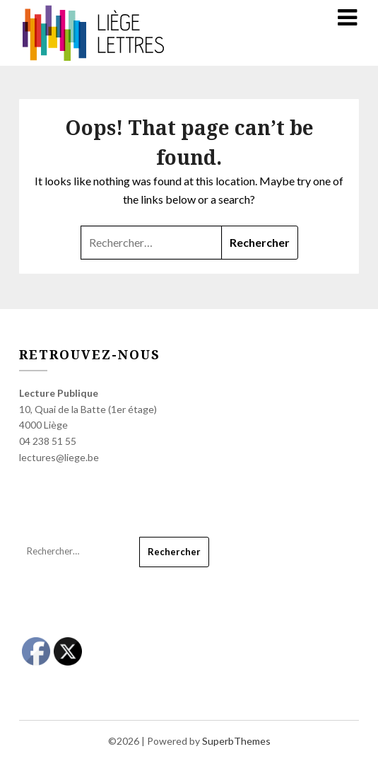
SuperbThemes (236, 741)
